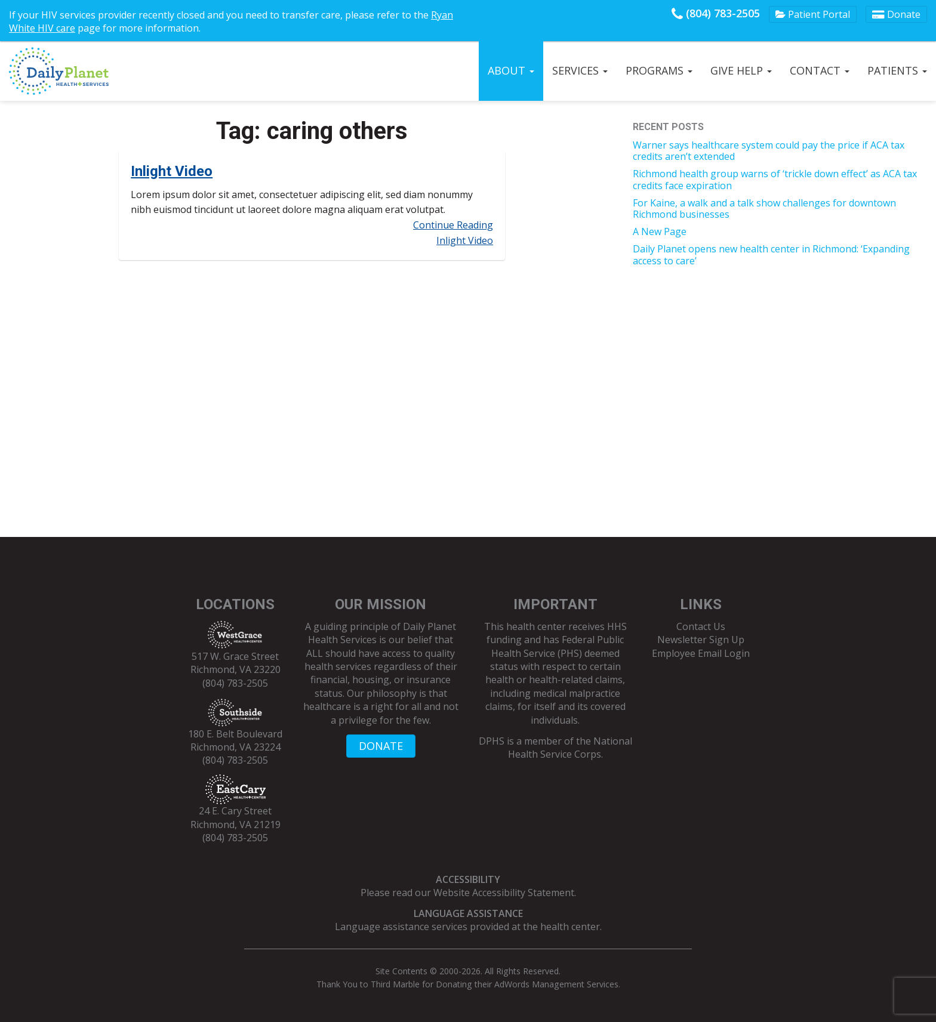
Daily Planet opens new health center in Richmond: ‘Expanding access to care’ (771, 254)
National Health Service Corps (570, 747)
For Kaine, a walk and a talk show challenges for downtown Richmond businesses (764, 208)
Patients (897, 70)
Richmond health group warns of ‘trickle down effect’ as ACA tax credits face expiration (775, 179)
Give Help (741, 70)
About (511, 70)
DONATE (381, 746)
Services (580, 70)
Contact (819, 70)
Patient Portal (812, 14)
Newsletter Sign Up (700, 639)
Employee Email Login (701, 653)
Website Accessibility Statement (503, 892)
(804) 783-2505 (716, 13)
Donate (896, 14)
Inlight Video (172, 171)
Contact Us (700, 626)
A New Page (659, 231)
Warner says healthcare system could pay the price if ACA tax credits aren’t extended (768, 150)
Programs (659, 70)
